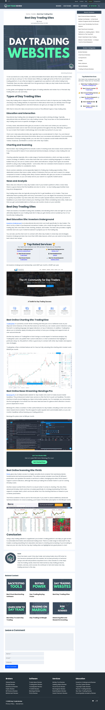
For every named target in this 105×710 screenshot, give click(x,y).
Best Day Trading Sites (61, 594)
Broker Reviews (82, 52)
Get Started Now (39, 462)
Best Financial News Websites (87, 16)
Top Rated (93, 6)
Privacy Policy (10, 704)
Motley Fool (55, 251)
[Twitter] (6, 1)
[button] (99, 6)
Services (76, 6)
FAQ (86, 1)
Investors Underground (14, 223)
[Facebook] (9, 1)
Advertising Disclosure (66, 73)
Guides (90, 1)
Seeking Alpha (55, 259)
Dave (40, 21)
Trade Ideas (23, 255)
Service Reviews (83, 66)
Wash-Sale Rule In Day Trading (87, 37)
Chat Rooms (67, 6)
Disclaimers (19, 704)
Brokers (58, 6)
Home (28, 14)
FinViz (8, 474)
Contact (81, 1)
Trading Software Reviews (86, 69)
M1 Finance (89, 107)
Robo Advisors (82, 63)
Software (84, 6)
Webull (55, 255)
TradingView (23, 259)
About (76, 1)
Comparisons (97, 1)
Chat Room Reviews (84, 55)
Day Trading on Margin (38, 618)
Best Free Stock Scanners (85, 29)
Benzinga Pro (11, 395)
